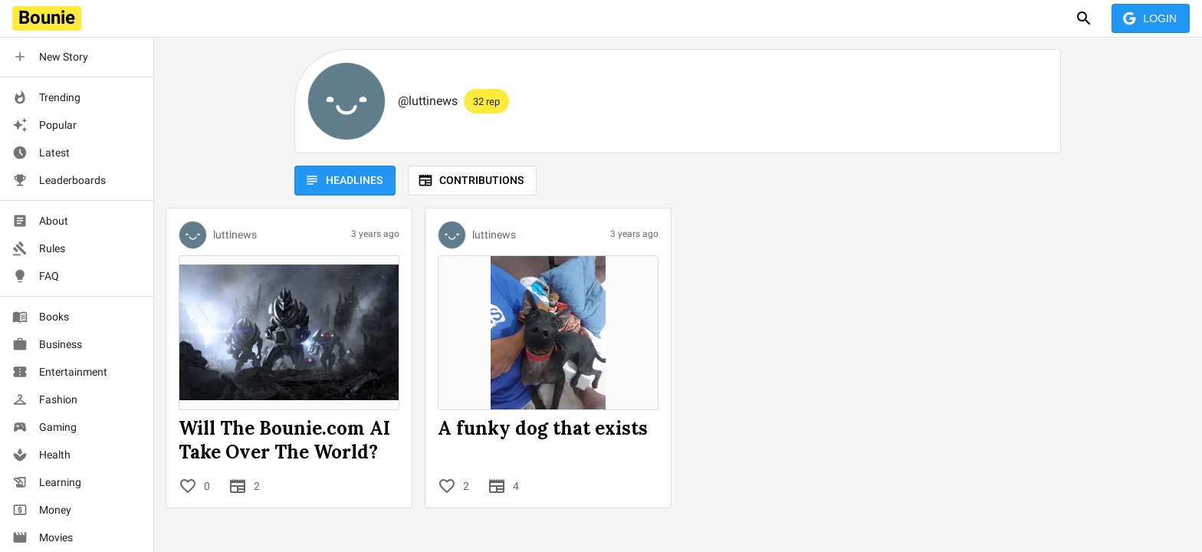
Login (1150, 19)
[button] (76, 57)
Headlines (345, 180)
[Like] (187, 486)
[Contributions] (237, 486)
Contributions (472, 180)
